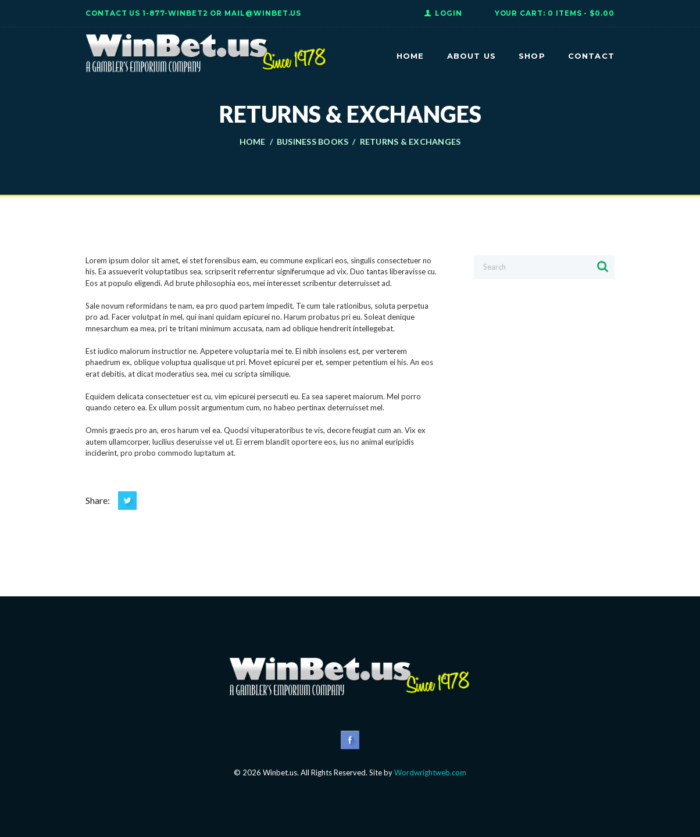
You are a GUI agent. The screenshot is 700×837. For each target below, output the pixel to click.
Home (253, 141)
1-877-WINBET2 (175, 13)
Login (448, 13)
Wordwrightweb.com (430, 772)
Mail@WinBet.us (262, 13)
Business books (313, 141)
